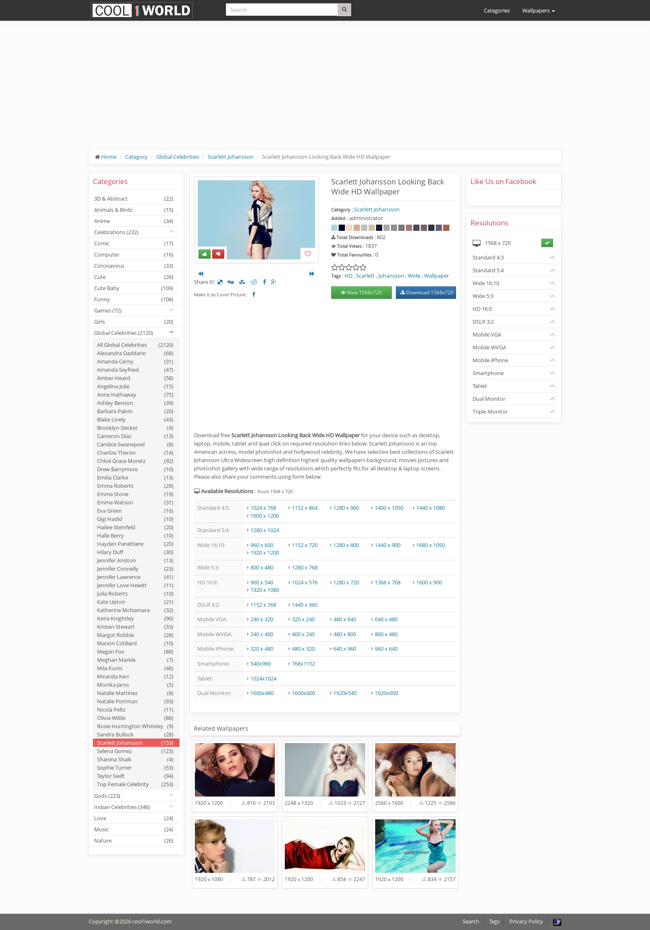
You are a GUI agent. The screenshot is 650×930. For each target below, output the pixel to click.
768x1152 (303, 663)
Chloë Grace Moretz (135, 461)
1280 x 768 (305, 567)
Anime (133, 221)
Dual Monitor (489, 398)
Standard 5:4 (488, 270)
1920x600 (386, 693)
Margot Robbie (135, 635)
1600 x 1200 (264, 515)
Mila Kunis (135, 668)
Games (107, 310)
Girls (133, 321)
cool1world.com (152, 921)
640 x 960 (344, 648)
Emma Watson (135, 502)
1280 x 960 (346, 507)
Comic (133, 243)
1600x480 (262, 693)
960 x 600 (261, 545)
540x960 (260, 663)
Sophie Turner (135, 767)
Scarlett (365, 275)
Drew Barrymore (135, 469)
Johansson (391, 275)
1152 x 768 (263, 604)
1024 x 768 (263, 507)
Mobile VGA (487, 334)
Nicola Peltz (135, 709)
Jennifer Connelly (135, 568)
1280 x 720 (346, 582)
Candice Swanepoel (135, 444)
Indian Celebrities (122, 807)
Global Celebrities (177, 156)
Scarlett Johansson (230, 156)
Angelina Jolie (135, 386)
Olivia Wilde (135, 718)
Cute (133, 277)
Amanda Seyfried (135, 370)
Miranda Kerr (135, 676)
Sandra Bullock (135, 734)
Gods (107, 795)
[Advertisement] (325, 91)
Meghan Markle (135, 660)
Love (133, 818)
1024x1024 (263, 678)
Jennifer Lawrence (135, 577)
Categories (497, 10)
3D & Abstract (133, 198)
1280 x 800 (346, 545)
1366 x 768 (387, 582)
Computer (133, 254)
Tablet (480, 386)
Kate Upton (135, 602)
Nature (133, 840)
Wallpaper (436, 275)
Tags (494, 921)
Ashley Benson (135, 403)
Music (133, 829)
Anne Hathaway (135, 394)
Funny (133, 299)
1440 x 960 (305, 604)
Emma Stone (135, 494)
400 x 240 (303, 634)
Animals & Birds (133, 210)
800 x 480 (261, 567)
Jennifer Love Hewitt (135, 585)
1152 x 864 (305, 507)
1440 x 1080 (430, 507)
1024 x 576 (305, 582)
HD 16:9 (482, 308)
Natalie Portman (135, 701)
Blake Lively (135, 419)
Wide (414, 275)
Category (136, 156)
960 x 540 (261, 582)
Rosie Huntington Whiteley (135, 726)
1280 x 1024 (264, 530)
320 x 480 (261, 648)
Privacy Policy (526, 921)
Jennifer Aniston (135, 560)
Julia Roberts (135, 593)
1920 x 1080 (264, 589)
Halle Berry (135, 535)
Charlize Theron (135, 452)
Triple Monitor (490, 411)
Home (108, 156)
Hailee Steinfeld (135, 527)
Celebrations (116, 232)
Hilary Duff (135, 552)
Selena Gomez (135, 751)
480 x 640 (344, 619)
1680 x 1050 (430, 545)
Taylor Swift (135, 776)
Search (471, 921)
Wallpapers (538, 10)
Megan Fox (135, 651)
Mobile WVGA (489, 347)
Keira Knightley (135, 618)
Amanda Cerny (135, 361)
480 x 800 (344, 634)
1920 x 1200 (264, 552)
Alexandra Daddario (135, 353)
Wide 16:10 (486, 283)
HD (348, 275)
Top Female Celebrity (135, 784)
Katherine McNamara (135, 610)
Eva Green (135, 510)
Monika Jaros (135, 685)
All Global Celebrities (135, 345)
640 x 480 (386, 619)
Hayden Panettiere (135, 544)
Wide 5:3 (483, 296)
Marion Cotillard (135, 643)
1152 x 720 (305, 545)
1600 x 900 (429, 582)
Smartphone (488, 373)
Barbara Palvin (135, 411)
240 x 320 (261, 619)
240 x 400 (261, 634)
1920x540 (345, 693)
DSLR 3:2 (483, 321)
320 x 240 (303, 619)
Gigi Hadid (135, 519)
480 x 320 (303, 648)
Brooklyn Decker (135, 428)
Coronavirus (133, 266)
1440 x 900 (387, 545)
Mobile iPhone (490, 360)
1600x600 (303, 693)
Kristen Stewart (135, 626)
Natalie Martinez (135, 693)
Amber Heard (135, 378)
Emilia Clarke (135, 477)
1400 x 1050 (389, 507)
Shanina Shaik (135, 759)
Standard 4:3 (488, 257)
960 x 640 (386, 648)
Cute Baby (133, 288)
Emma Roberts (135, 486)
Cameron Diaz (135, 436)
